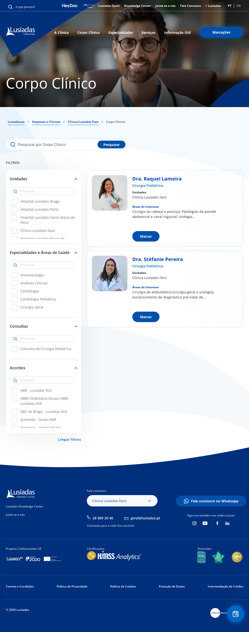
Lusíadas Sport (109, 6)
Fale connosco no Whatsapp (214, 501)
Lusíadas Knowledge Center (24, 506)
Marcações (221, 32)
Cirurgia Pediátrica (147, 185)
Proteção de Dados (172, 586)
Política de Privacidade (72, 586)
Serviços (148, 32)
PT (229, 6)
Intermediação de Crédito (225, 586)
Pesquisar (111, 144)
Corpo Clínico (88, 32)
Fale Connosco (190, 6)
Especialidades (120, 32)
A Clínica (61, 32)
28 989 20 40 (103, 518)
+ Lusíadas (213, 6)
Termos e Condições (20, 586)
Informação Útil (177, 32)
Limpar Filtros (69, 439)
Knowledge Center (137, 6)
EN (239, 6)
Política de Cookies (123, 586)
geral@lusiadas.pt (145, 518)
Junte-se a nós (165, 6)
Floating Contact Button (235, 613)
